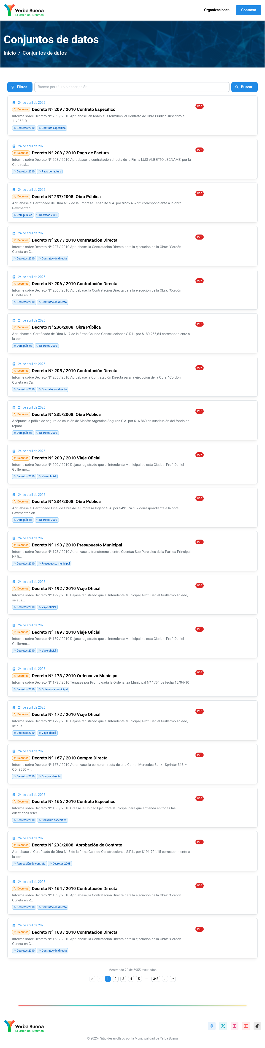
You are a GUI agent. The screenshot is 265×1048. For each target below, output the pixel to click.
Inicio (10, 52)
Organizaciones (217, 10)
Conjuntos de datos (45, 52)
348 (156, 979)
